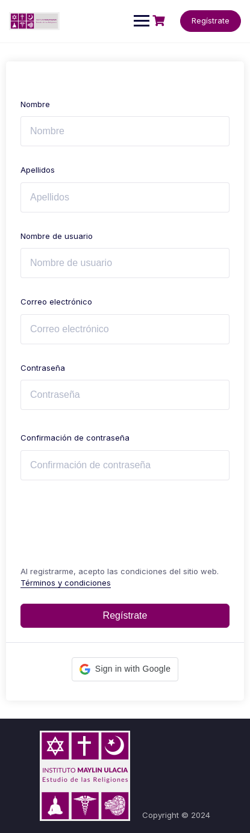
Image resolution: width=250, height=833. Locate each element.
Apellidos (37, 170)
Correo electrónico (56, 301)
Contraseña (42, 368)
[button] (125, 669)
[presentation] (102, 520)
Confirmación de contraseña (75, 437)
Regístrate (211, 20)
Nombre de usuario (56, 236)
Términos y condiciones (65, 582)
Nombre (35, 104)
